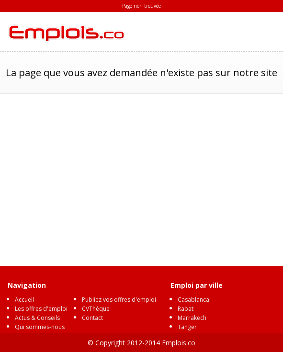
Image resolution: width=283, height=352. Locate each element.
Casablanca (193, 299)
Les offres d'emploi (41, 309)
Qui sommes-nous (40, 327)
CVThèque (96, 309)
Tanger (187, 327)
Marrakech (192, 318)
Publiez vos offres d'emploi (119, 299)
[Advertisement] (141, 175)
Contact (92, 318)
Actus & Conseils (37, 318)
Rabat (185, 309)
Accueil (24, 299)
